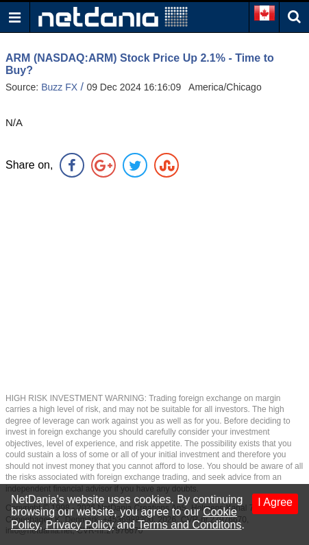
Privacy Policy (79, 525)
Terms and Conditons (189, 525)
